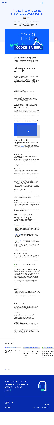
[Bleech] (4, 2)
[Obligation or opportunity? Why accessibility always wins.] (31, 356)
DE (49, 3)
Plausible (31, 62)
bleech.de (22, 146)
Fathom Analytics (18, 240)
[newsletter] (47, 404)
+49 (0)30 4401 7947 (9, 406)
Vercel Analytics (24, 231)
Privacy (37, 407)
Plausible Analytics (18, 234)
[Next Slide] (48, 369)
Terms (42, 407)
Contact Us (7, 390)
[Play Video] (28, 131)
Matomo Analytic (18, 227)
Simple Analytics (17, 237)
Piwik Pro (23, 227)
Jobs (34, 407)
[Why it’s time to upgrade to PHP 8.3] (13, 356)
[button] (5, 369)
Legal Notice (46, 407)
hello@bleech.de (8, 407)
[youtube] (45, 404)
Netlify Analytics (17, 231)
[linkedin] (48, 404)
